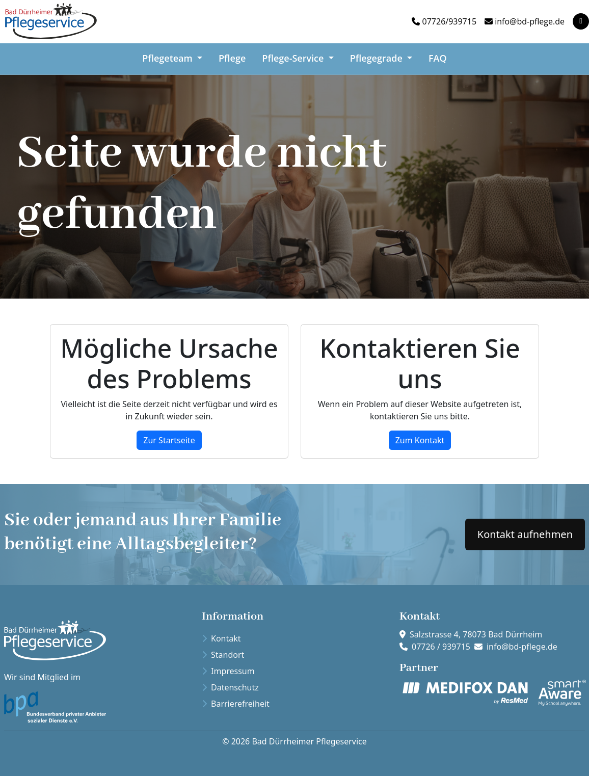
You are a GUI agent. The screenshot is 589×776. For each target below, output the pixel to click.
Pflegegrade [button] (377, 57)
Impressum (228, 671)
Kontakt (221, 638)
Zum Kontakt (420, 440)
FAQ (438, 57)
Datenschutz (230, 687)
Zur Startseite (169, 440)
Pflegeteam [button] (168, 57)
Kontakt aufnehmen (525, 534)
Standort (223, 654)
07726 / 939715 (441, 646)
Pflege (232, 57)
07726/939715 (449, 21)
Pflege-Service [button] (294, 57)
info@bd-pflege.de (530, 21)
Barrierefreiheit (236, 703)
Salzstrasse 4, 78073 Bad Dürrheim (476, 634)
